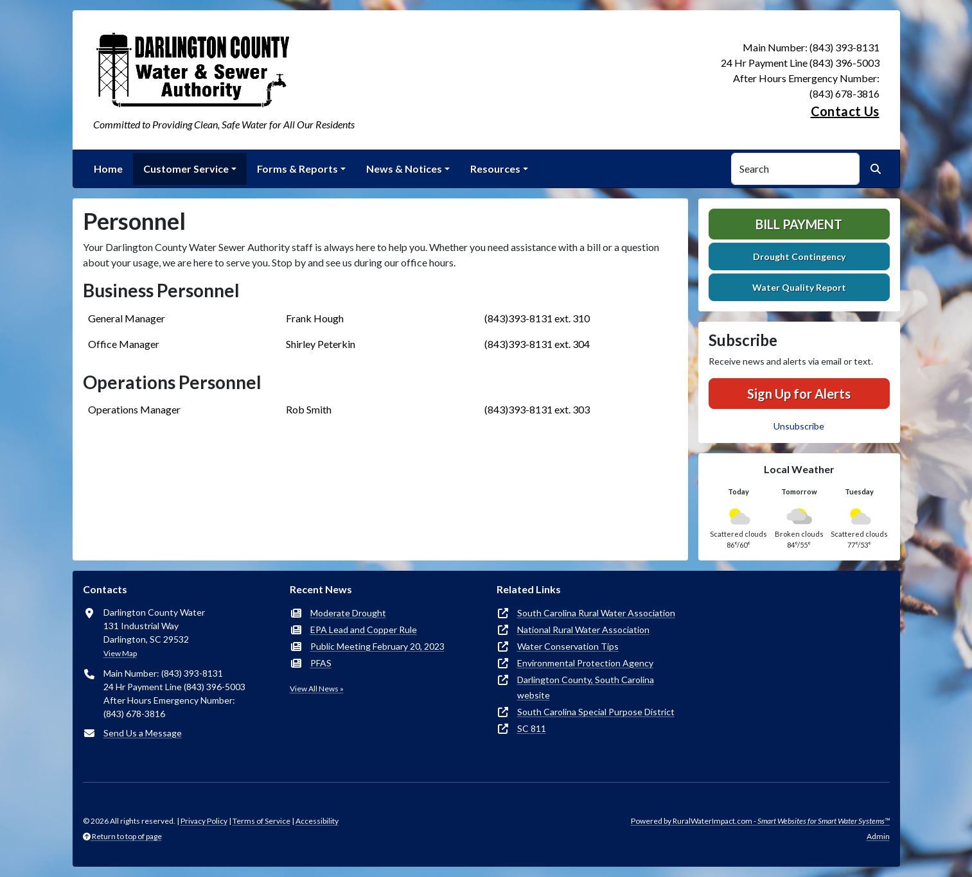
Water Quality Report (799, 287)
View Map (120, 653)
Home (108, 168)
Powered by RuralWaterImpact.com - (760, 821)
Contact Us (845, 111)
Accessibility (317, 821)
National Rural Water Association (583, 629)
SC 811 (531, 728)
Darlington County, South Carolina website (585, 687)
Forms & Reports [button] (297, 168)
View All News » (317, 688)
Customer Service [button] (186, 168)
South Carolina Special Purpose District (596, 711)
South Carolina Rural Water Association (596, 612)
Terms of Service (261, 821)
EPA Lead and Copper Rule (363, 629)
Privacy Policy (204, 821)
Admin (878, 836)
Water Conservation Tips (568, 646)
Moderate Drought (348, 612)
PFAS (320, 662)
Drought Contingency (799, 256)
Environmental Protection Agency (585, 662)
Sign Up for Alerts (799, 393)
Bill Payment (799, 224)
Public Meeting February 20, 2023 (377, 646)
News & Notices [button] (404, 168)
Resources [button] (495, 168)
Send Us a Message (142, 732)
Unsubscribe (798, 426)
